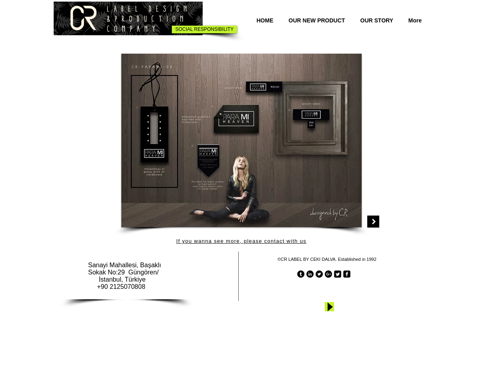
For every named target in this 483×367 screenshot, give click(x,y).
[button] (241, 140)
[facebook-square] (346, 274)
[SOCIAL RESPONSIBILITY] (204, 29)
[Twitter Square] (337, 274)
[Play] (329, 306)
